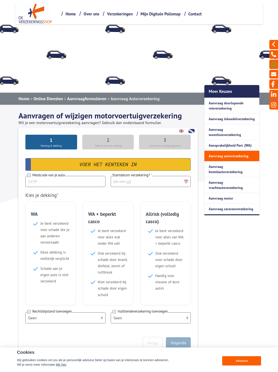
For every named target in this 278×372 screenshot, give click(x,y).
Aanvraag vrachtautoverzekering (226, 185)
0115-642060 (196, 343)
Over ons (91, 13)
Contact (195, 13)
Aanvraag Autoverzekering (135, 99)
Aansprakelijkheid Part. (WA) (230, 145)
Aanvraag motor (221, 198)
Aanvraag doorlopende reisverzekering (226, 105)
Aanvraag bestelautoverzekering (226, 169)
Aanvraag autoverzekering (228, 156)
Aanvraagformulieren (86, 99)
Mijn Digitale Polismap (160, 13)
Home (71, 13)
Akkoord (242, 360)
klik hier (61, 364)
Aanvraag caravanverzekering (231, 209)
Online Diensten (48, 99)
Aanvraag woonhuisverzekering (225, 132)
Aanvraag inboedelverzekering (232, 119)
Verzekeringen (120, 13)
